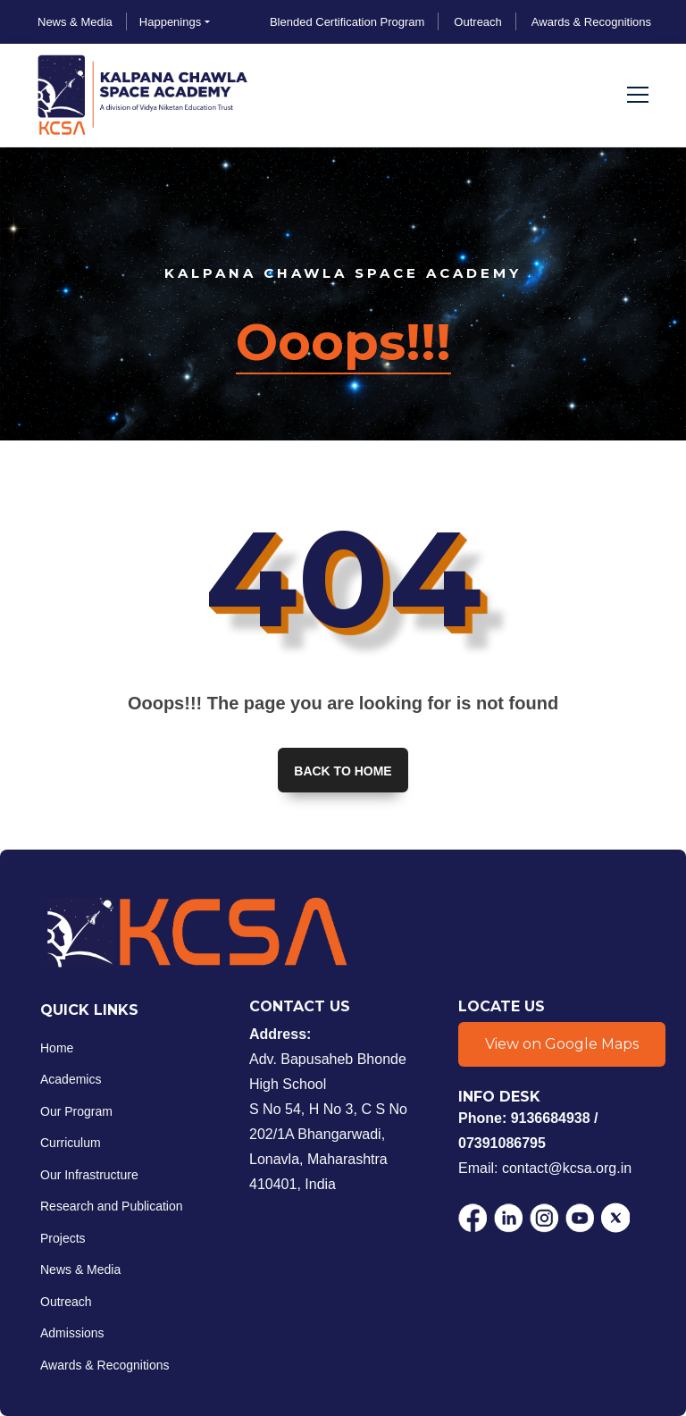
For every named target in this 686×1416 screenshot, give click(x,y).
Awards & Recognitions (104, 1365)
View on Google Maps (562, 1043)
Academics (70, 1079)
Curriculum (70, 1142)
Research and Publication (111, 1206)
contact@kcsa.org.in (567, 1167)
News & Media (80, 1269)
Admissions (72, 1333)
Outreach (66, 1302)
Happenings (170, 22)
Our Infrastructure (89, 1175)
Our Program (76, 1111)
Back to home (342, 771)
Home (56, 1048)
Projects (63, 1238)
